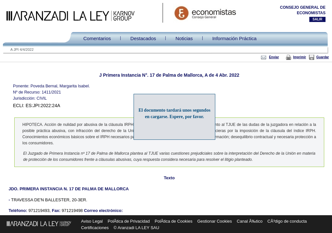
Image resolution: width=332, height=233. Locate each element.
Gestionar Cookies (214, 221)
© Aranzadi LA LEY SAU (136, 227)
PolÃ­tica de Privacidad (129, 221)
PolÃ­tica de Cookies (173, 221)
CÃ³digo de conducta (287, 221)
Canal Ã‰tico (249, 221)
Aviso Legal (92, 221)
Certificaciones (95, 227)
